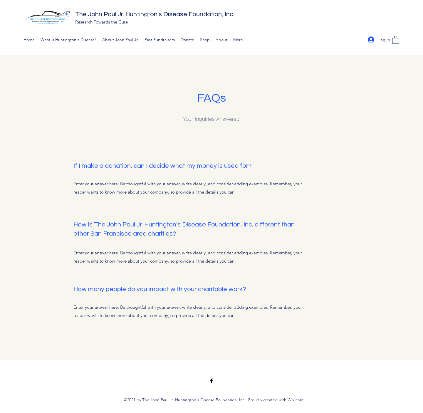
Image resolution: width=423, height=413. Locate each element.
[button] (395, 39)
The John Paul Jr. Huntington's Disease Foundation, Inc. (154, 14)
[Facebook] (211, 381)
